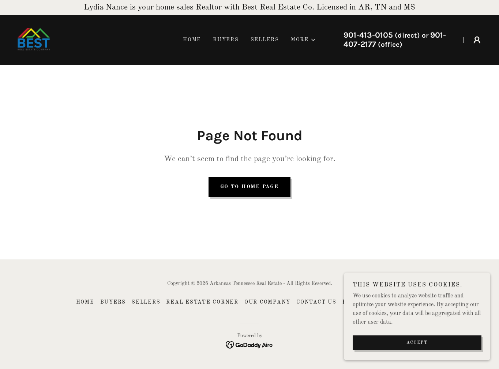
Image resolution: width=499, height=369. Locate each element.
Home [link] (192, 39)
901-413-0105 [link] (368, 35)
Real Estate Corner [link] (202, 302)
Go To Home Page (249, 186)
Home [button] (85, 302)
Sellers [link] (265, 39)
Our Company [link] (267, 302)
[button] (303, 39)
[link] (34, 40)
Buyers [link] (226, 39)
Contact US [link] (316, 302)
